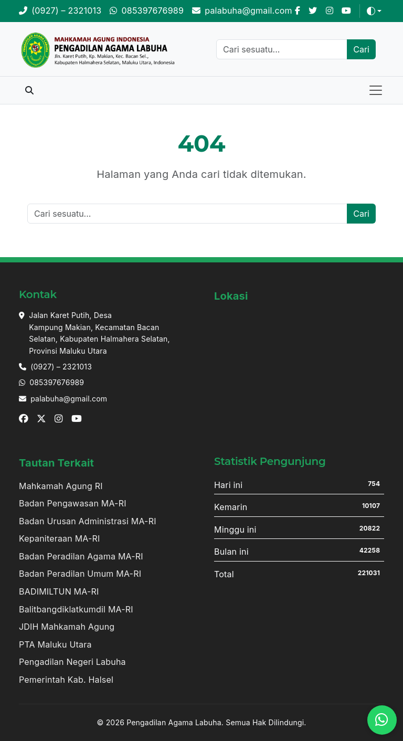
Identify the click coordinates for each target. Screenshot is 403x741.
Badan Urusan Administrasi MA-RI (87, 521)
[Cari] (281, 49)
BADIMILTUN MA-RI (59, 591)
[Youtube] (346, 11)
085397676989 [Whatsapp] (56, 382)
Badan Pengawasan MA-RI (72, 503)
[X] (313, 11)
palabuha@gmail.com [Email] (68, 398)
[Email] (242, 11)
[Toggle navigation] (375, 90)
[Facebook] (297, 11)
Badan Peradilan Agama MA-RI (81, 556)
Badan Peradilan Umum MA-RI (80, 573)
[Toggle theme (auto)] (374, 11)
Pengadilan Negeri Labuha (72, 662)
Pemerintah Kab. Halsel (66, 679)
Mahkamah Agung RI (61, 486)
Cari (361, 49)
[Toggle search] (29, 90)
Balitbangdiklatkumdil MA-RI (76, 609)
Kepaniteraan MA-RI (59, 538)
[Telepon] (60, 11)
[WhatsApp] (147, 11)
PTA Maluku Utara (55, 644)
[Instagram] (329, 11)
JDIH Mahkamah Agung (66, 626)
